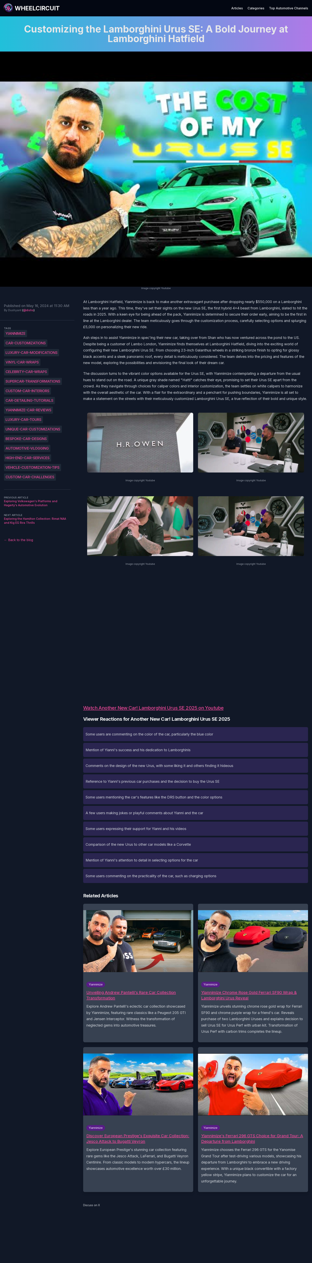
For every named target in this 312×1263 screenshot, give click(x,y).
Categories (256, 8)
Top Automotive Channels (288, 8)
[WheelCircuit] (31, 8)
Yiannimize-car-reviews (28, 410)
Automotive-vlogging (27, 448)
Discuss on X (91, 1205)
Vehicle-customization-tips (32, 467)
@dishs (28, 310)
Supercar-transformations (33, 381)
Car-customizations (26, 343)
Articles (237, 8)
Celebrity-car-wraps (26, 372)
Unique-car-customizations (33, 429)
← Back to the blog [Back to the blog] (18, 540)
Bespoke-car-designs (26, 439)
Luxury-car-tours (23, 419)
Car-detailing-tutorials (29, 400)
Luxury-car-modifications (32, 352)
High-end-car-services (28, 458)
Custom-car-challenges (30, 477)
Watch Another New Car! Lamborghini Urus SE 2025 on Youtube (153, 708)
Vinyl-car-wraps (22, 362)
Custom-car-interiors (27, 391)
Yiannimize (15, 333)
